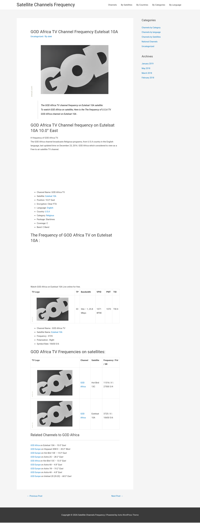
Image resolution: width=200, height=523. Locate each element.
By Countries (142, 5)
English (50, 208)
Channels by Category (152, 28)
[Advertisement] (75, 171)
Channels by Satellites (152, 37)
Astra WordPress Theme (128, 515)
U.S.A (47, 212)
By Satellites (126, 5)
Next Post (116, 496)
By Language (175, 5)
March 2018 (147, 73)
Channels (112, 5)
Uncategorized (37, 37)
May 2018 (146, 69)
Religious (50, 216)
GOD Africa (36, 445)
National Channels (150, 42)
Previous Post (35, 496)
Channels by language (152, 32)
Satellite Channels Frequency (48, 5)
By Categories (158, 5)
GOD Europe (36, 449)
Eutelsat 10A (51, 196)
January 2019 (148, 64)
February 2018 (148, 78)
